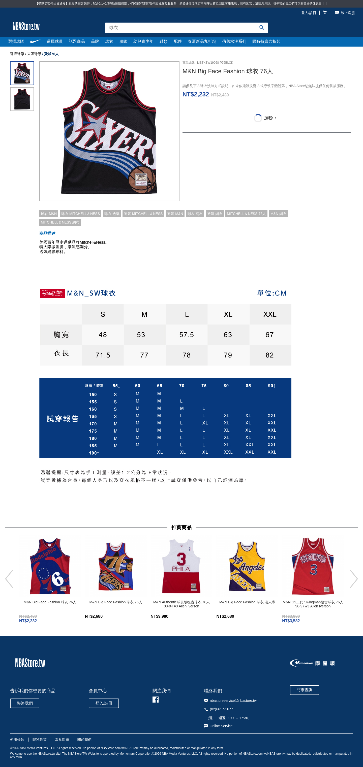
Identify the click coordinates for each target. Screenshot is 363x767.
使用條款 (17, 740)
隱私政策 (40, 740)
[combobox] (186, 28)
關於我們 (84, 740)
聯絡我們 (25, 703)
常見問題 (62, 740)
